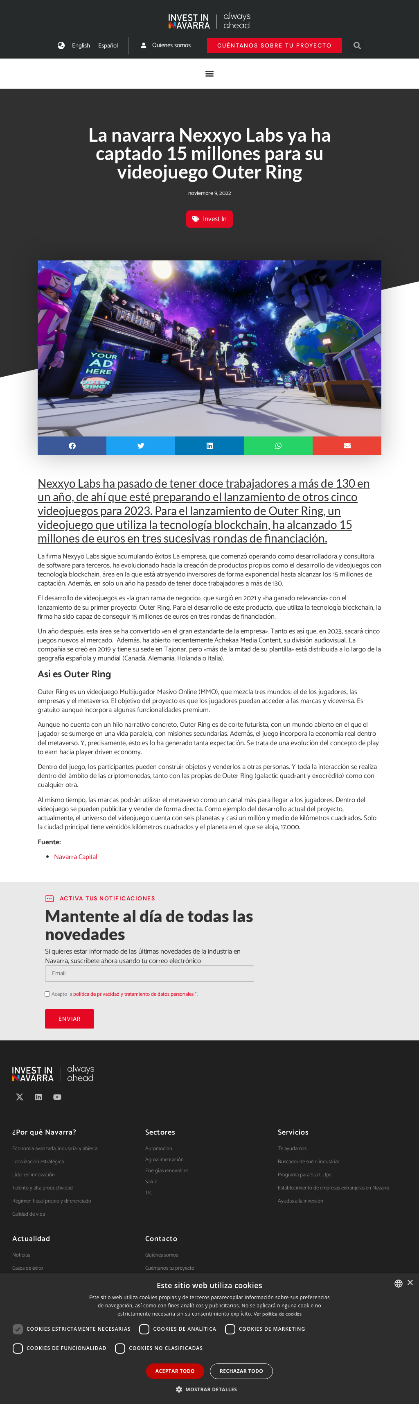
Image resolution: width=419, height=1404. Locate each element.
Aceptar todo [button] (175, 1371)
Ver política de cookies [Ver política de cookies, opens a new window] (278, 1314)
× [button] (410, 1283)
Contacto (161, 1239)
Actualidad (31, 1239)
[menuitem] (81, 45)
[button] (357, 45)
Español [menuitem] (108, 46)
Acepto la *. (125, 994)
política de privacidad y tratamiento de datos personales (133, 994)
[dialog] (209, 1338)
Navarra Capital (75, 857)
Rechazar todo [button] (241, 1371)
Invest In (215, 219)
